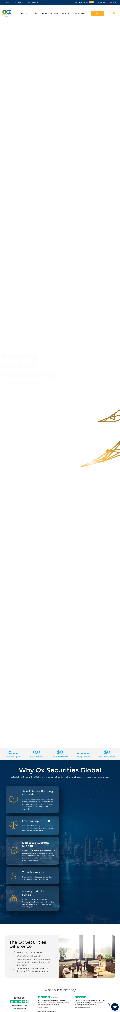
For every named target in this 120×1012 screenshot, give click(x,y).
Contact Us (101, 2)
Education (79, 13)
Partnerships (66, 13)
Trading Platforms (39, 13)
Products (54, 13)
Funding (6, 2)
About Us (24, 13)
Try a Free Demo (18, 2)
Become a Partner (33, 2)
